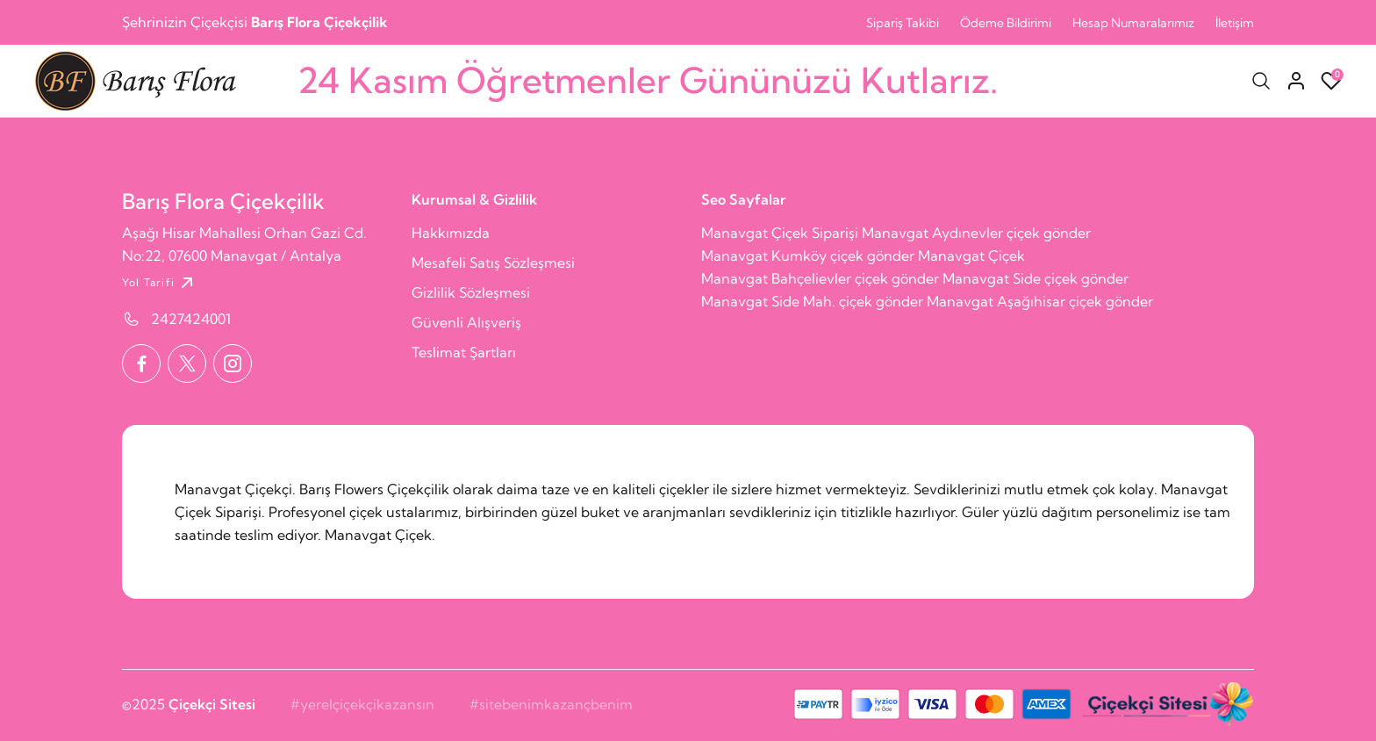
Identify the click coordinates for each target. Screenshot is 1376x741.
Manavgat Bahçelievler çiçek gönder (820, 278)
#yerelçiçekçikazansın (362, 704)
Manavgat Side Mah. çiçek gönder (812, 301)
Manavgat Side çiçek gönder (1035, 278)
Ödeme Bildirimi (1005, 23)
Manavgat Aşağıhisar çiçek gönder (1040, 301)
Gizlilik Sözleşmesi (471, 292)
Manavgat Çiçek (971, 255)
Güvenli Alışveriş (466, 322)
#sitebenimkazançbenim (551, 704)
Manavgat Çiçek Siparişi (779, 232)
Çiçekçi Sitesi (211, 704)
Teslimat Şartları (464, 352)
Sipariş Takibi (902, 23)
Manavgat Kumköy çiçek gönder (807, 255)
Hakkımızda (451, 232)
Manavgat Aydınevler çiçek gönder (976, 232)
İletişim (1234, 23)
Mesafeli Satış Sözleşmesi (493, 262)
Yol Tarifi (159, 282)
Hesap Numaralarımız (1133, 23)
